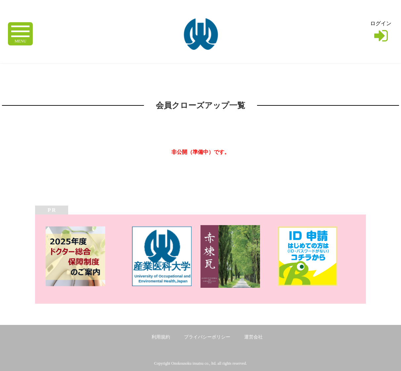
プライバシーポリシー (207, 337)
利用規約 (161, 337)
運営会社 (253, 337)
